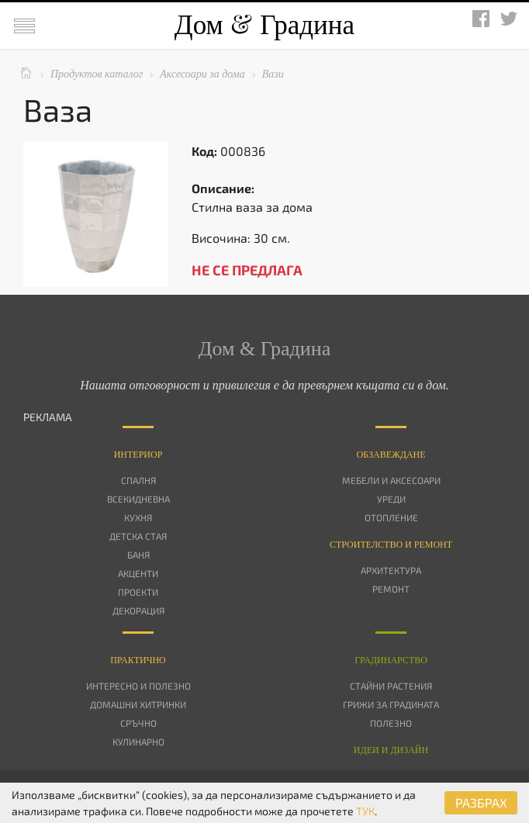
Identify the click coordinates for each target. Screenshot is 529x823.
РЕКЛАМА (47, 417)
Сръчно (138, 723)
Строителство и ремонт (391, 544)
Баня (138, 554)
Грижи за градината (391, 704)
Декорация (138, 610)
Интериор (138, 454)
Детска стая (138, 536)
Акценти (138, 573)
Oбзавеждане (390, 454)
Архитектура (391, 570)
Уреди (391, 498)
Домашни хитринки (138, 704)
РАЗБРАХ (481, 802)
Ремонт (391, 588)
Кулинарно (138, 741)
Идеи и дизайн (391, 750)
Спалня (138, 480)
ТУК (365, 811)
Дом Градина (264, 25)
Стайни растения (391, 685)
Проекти (138, 591)
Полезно (391, 723)
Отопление (391, 517)
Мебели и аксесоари (391, 480)
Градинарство (390, 660)
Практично (138, 660)
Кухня (138, 517)
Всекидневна (138, 498)
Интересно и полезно (138, 685)
